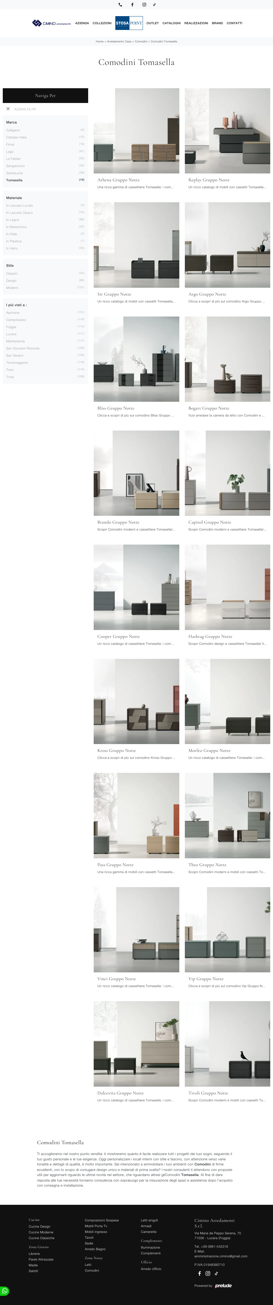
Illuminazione (150, 1247)
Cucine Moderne (41, 1232)
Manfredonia (15, 341)
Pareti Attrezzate (41, 1259)
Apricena (12, 312)
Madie (33, 1265)
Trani (10, 369)
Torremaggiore (17, 362)
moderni (12, 287)
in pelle (11, 234)
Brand (217, 23)
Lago (10, 151)
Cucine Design (39, 1226)
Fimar (10, 144)
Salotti (33, 1271)
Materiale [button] (14, 198)
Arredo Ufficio (151, 1268)
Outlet (153, 23)
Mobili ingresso (96, 1231)
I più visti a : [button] (16, 305)
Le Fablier (13, 158)
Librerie (34, 1253)
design (11, 280)
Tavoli (89, 1237)
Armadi (146, 1226)
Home (100, 41)
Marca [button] (11, 122)
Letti (88, 1264)
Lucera (11, 334)
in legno (12, 219)
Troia (10, 376)
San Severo (14, 355)
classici (12, 273)
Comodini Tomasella (164, 41)
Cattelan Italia (16, 137)
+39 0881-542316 (214, 1246)
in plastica (14, 241)
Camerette (149, 1231)
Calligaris (13, 130)
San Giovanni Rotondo (23, 348)
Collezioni (102, 23)
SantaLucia (14, 173)
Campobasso (16, 319)
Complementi (151, 1253)
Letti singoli (149, 1220)
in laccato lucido (19, 205)
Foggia (11, 326)
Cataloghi (172, 23)
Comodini (141, 41)
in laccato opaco (19, 212)
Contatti (234, 23)
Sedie (89, 1243)
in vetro (12, 248)
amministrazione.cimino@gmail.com (221, 1256)
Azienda (82, 23)
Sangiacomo (15, 165)
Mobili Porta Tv (96, 1226)
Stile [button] (10, 265)
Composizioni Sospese (102, 1220)
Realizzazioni (196, 23)
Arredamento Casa (119, 41)
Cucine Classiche (42, 1238)
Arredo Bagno (95, 1249)
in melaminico (16, 227)
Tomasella (14, 180)
